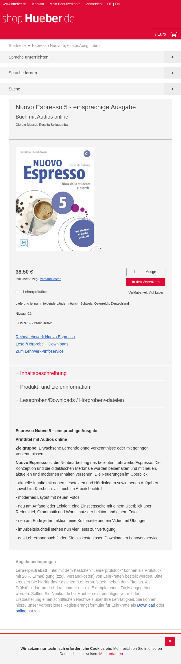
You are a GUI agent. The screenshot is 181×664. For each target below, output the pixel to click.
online (21, 611)
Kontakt (38, 4)
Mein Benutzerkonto (64, 4)
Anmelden (94, 4)
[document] (91, 651)
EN (117, 4)
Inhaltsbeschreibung (41, 373)
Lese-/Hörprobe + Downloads (42, 344)
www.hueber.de (15, 4)
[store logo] (38, 18)
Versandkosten (50, 279)
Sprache (29, 57)
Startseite (17, 45)
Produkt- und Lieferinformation (53, 387)
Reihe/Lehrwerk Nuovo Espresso (45, 336)
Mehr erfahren (111, 654)
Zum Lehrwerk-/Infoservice (40, 351)
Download (146, 605)
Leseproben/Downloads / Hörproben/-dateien (70, 400)
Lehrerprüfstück (35, 292)
